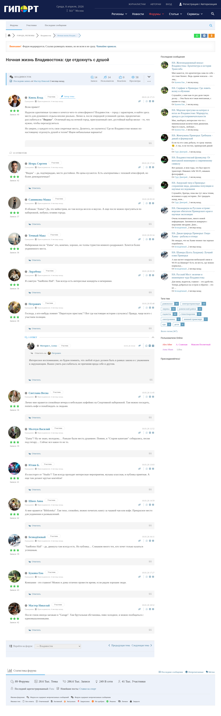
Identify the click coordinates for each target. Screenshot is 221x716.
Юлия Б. (34, 465)
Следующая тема (142, 645)
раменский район (187, 309)
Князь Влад (36, 97)
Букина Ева (36, 573)
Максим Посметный (201, 344)
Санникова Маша (40, 199)
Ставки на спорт (87, 689)
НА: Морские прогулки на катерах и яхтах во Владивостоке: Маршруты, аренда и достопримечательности (190, 113)
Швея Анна (36, 501)
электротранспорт (191, 304)
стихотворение (188, 314)
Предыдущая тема (119, 645)
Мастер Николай (42, 81)
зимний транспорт (193, 319)
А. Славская (181, 344)
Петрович (35, 304)
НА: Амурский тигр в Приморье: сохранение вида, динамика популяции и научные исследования (192, 186)
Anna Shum (167, 349)
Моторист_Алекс (48, 345)
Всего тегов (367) (169, 331)
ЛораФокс (35, 271)
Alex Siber (167, 344)
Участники (31, 25)
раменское (167, 304)
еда (164, 324)
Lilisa (179, 349)
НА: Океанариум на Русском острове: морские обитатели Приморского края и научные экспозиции (192, 211)
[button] (213, 14)
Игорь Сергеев (38, 163)
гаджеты (166, 314)
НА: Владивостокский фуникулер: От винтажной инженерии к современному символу (192, 160)
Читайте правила (106, 46)
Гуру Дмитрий (181, 152)
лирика (166, 309)
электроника (168, 319)
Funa (51, 689)
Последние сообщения (55, 25)
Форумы (14, 25)
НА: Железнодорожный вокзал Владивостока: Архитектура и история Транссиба (191, 66)
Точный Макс (37, 235)
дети (176, 324)
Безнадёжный (37, 537)
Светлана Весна (38, 393)
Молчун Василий (39, 429)
